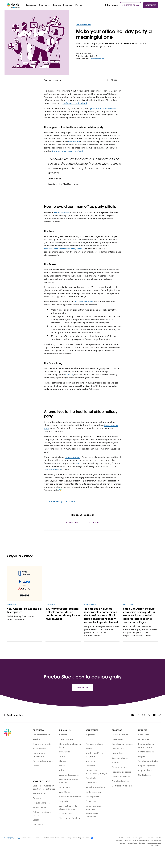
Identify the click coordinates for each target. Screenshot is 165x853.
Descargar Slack (12, 838)
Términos (37, 838)
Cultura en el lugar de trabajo (61, 501)
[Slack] (13, 5)
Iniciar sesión (111, 5)
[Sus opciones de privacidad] (78, 838)
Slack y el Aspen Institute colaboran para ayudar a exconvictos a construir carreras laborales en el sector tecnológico (139, 615)
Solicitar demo (130, 5)
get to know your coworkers (103, 108)
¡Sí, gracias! (71, 522)
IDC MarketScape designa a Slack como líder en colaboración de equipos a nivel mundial (63, 613)
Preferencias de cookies (53, 838)
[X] (149, 715)
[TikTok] (160, 715)
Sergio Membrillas (96, 58)
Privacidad (26, 838)
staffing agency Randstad (75, 103)
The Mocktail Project (83, 301)
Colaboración (84, 24)
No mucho (94, 522)
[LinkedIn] (132, 715)
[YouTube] (154, 715)
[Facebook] (143, 715)
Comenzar (150, 5)
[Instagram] (138, 715)
